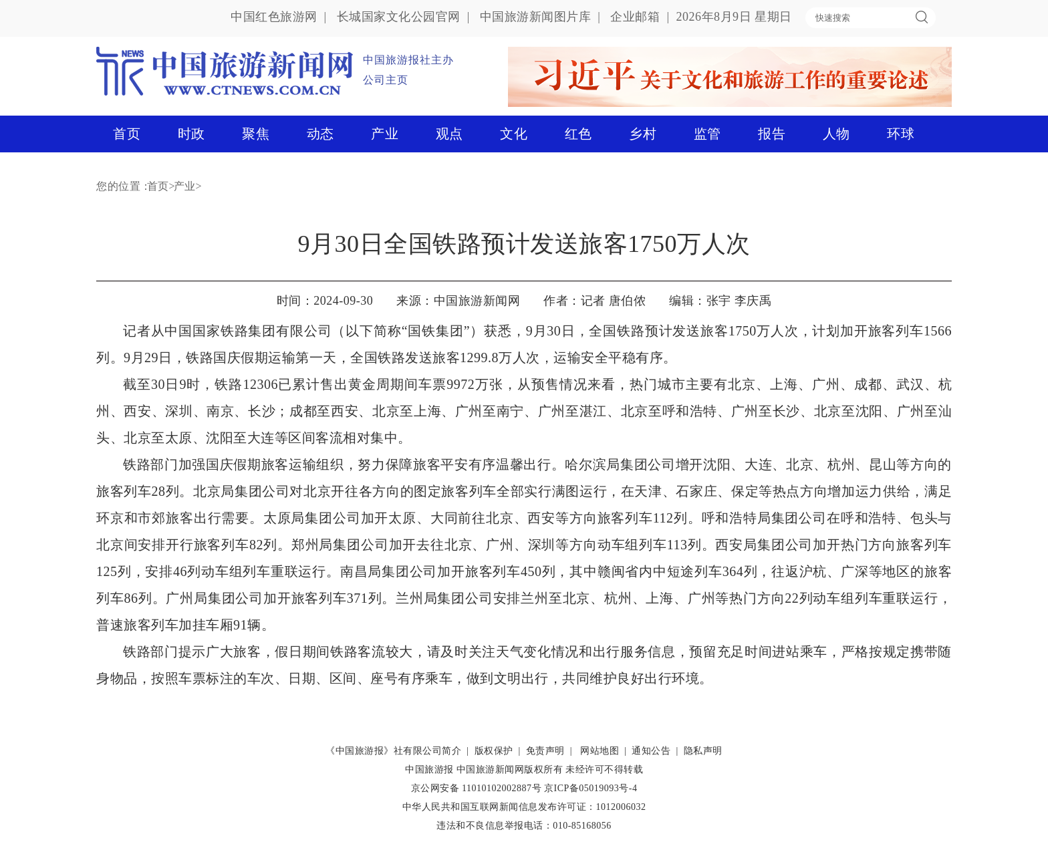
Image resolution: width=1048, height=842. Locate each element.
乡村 (642, 133)
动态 (320, 133)
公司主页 (385, 80)
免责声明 (545, 751)
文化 (513, 133)
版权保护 (494, 751)
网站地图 (599, 751)
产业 (384, 133)
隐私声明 (703, 751)
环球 (900, 133)
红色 (578, 133)
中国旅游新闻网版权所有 (509, 769)
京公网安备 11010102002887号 (476, 788)
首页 (126, 133)
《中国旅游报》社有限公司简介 (393, 751)
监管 (707, 133)
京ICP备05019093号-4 (590, 788)
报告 (771, 133)
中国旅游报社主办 (408, 59)
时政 (191, 133)
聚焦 (255, 133)
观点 (449, 133)
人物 (836, 133)
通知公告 (651, 751)
